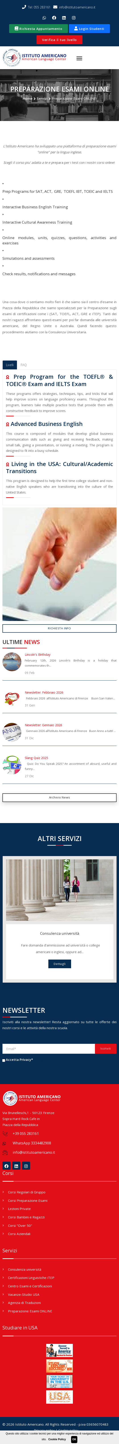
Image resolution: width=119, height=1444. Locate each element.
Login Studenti (89, 28)
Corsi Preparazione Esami (27, 1200)
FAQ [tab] (24, 365)
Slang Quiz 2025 (36, 758)
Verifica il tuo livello (59, 40)
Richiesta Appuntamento (38, 28)
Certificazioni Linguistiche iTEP (31, 1278)
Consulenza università (59, 933)
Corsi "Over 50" (20, 1225)
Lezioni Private (19, 1209)
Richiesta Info (59, 628)
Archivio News (59, 798)
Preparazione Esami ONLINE (30, 1311)
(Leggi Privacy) (45, 1060)
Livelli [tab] (10, 365)
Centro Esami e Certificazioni (30, 1286)
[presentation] (36, 1072)
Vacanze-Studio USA (23, 1294)
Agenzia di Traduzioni (24, 1303)
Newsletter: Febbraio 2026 (44, 693)
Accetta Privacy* (19, 1060)
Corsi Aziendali (19, 1234)
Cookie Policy (57, 1439)
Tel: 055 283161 (36, 7)
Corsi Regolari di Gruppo (26, 1192)
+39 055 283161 (26, 1133)
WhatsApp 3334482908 (32, 1143)
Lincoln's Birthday (37, 655)
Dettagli (60, 964)
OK (74, 1439)
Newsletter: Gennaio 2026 (43, 725)
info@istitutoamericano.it (74, 7)
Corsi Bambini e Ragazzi (26, 1217)
